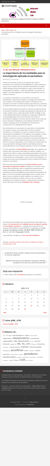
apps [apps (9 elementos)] (9, 335)
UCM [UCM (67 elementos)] (22, 359)
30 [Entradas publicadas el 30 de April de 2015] (25, 309)
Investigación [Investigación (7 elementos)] (6, 350)
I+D (4, 70)
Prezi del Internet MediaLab (31, 235)
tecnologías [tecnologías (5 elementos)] (5, 360)
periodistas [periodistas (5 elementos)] (19, 357)
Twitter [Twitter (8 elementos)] (11, 360)
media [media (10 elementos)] (26, 350)
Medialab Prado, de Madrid (31, 182)
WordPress (30, 404)
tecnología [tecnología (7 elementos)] (40, 357)
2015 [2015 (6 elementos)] (4, 335)
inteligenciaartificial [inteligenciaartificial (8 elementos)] (14, 347)
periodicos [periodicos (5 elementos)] (20, 354)
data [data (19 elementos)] (15, 341)
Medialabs (16, 70)
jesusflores (18, 242)
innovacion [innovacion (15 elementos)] (41, 344)
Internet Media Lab (23, 149)
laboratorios (25, 242)
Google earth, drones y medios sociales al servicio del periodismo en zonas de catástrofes (25, 254)
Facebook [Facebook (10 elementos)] (37, 341)
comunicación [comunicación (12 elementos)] (34, 338)
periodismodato (7, 244)
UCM (14, 244)
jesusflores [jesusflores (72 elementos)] (17, 350)
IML (13, 242)
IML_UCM (9, 70)
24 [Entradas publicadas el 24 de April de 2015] (31, 306)
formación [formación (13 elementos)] (6, 344)
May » (45, 312)
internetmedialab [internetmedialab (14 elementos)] (35, 347)
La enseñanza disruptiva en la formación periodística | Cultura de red (22, 380)
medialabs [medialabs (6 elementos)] (31, 350)
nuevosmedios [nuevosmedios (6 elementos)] (14, 354)
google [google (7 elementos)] (12, 344)
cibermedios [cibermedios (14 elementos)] (7, 338)
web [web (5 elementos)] (27, 360)
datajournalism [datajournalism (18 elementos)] (23, 341)
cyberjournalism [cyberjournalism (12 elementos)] (8, 341)
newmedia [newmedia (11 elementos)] (6, 354)
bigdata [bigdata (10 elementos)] (27, 335)
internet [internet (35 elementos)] (24, 347)
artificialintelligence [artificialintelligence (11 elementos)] (18, 335)
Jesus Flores (15, 79)
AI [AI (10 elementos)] (7, 335)
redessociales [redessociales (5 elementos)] (33, 357)
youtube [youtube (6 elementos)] (31, 360)
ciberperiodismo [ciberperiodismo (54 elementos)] (21, 338)
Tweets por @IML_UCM (10, 324)
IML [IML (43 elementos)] (19, 344)
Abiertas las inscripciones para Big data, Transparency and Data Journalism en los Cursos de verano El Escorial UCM (25, 262)
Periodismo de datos (27, 70)
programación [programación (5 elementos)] (26, 357)
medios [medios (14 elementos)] (37, 350)
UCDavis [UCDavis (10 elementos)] (16, 360)
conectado (20, 274)
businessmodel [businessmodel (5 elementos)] (33, 335)
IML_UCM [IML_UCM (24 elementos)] (26, 344)
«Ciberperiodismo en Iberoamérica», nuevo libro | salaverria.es (20, 375)
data (10, 242)
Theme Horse (34, 402)
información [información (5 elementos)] (33, 344)
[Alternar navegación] (3, 26)
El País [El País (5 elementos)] (31, 341)
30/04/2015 (6, 79)
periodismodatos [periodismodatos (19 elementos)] (9, 357)
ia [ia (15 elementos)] (15, 344)
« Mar (4, 312)
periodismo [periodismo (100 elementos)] (31, 353)
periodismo (40, 242)
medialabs (33, 242)
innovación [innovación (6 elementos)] (5, 347)
